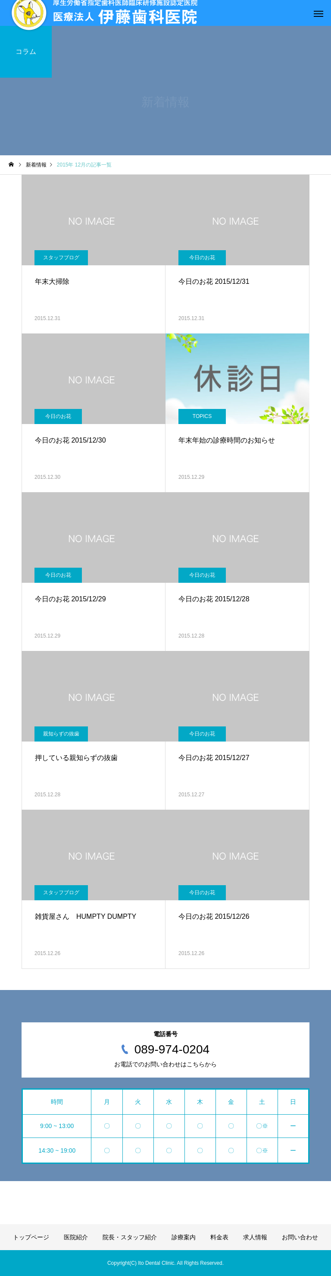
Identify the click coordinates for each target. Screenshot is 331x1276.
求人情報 (255, 1237)
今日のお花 (202, 258)
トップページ (31, 1237)
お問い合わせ (300, 1237)
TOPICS (202, 416)
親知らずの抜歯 (61, 734)
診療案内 (184, 1237)
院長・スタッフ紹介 (130, 1237)
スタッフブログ (61, 258)
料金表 (219, 1237)
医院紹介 (76, 1237)
